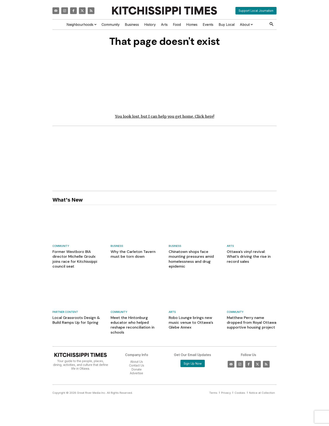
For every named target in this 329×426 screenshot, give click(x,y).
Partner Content (65, 312)
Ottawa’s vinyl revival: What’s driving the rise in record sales (249, 256)
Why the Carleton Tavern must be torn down (133, 254)
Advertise (136, 373)
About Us (136, 361)
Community (60, 246)
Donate (137, 369)
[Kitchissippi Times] (164, 10)
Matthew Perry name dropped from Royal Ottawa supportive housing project (251, 322)
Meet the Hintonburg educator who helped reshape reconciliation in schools (132, 325)
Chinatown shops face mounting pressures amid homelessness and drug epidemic (191, 259)
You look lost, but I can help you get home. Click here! (164, 116)
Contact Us (136, 365)
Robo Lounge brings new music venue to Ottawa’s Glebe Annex (191, 322)
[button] (271, 24)
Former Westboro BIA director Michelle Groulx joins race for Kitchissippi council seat (74, 259)
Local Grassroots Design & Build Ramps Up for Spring (76, 320)
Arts (230, 246)
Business (117, 246)
